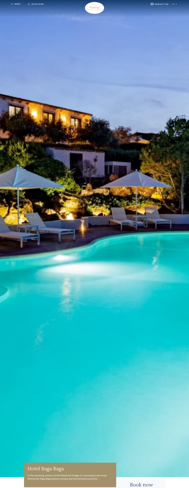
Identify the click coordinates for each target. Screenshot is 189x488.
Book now (38, 4)
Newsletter (162, 4)
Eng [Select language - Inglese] (173, 4)
